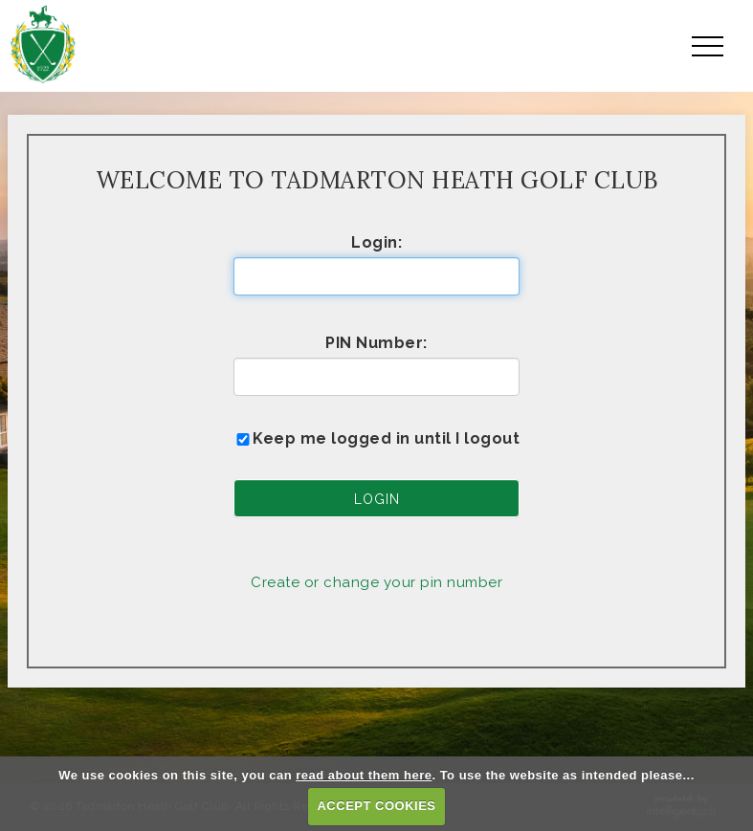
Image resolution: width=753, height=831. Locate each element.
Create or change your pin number (376, 582)
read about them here (364, 775)
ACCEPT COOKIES (376, 805)
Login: (376, 242)
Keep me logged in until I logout (376, 438)
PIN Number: (376, 343)
